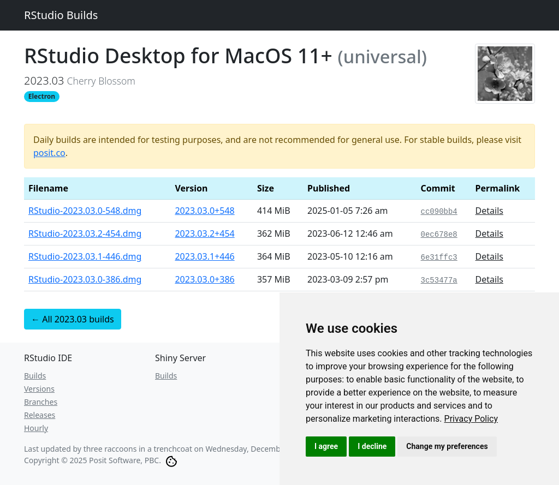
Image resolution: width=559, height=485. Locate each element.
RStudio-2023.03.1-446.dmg (84, 256)
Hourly (36, 428)
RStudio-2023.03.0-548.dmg (84, 211)
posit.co (49, 153)
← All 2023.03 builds (72, 319)
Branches (40, 402)
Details (489, 211)
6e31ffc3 (439, 257)
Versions (39, 389)
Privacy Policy (471, 419)
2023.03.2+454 (204, 233)
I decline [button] (372, 446)
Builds (35, 375)
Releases (39, 415)
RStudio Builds (61, 15)
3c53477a (439, 280)
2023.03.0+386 (204, 279)
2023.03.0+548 (204, 211)
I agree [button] (326, 446)
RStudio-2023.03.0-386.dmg (84, 279)
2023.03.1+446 (204, 256)
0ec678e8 (439, 234)
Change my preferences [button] (446, 446)
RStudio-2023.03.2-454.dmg (84, 233)
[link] (471, 419)
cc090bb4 (439, 211)
